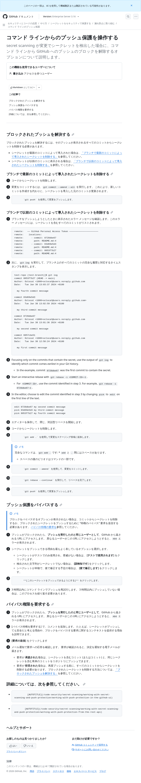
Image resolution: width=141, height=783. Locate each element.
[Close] (131, 5)
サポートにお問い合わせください (90, 749)
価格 (69, 771)
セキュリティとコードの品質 (22, 23)
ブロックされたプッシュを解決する (40, 134)
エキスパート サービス (85, 771)
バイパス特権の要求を (44, 527)
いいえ (28, 745)
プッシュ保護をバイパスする (34, 504)
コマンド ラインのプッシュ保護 (24, 26)
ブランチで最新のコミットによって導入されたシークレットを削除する (59, 174)
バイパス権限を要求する (30, 604)
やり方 (43, 23)
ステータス (58, 771)
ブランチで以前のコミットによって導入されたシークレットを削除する (59, 212)
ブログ (102, 771)
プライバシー (43, 771)
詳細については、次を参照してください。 (45, 684)
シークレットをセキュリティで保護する (70, 23)
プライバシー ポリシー (16, 751)
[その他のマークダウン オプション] (39, 87)
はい (13, 745)
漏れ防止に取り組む (104, 23)
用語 (32, 771)
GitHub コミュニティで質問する (90, 744)
